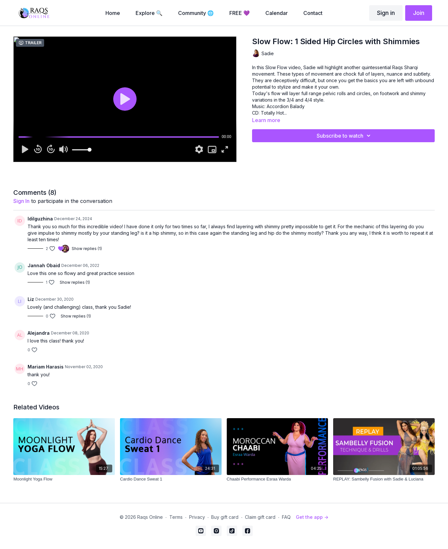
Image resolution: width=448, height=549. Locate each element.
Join (418, 12)
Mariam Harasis (46, 366)
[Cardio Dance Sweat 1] (171, 479)
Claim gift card (260, 517)
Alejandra (39, 333)
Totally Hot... (274, 113)
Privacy (197, 517)
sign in (21, 201)
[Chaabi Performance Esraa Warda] (277, 479)
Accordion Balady (286, 106)
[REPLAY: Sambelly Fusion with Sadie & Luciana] (384, 479)
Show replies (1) (87, 248)
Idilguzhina (40, 218)
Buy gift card (224, 517)
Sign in (386, 12)
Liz (31, 299)
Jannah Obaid (44, 265)
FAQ (286, 517)
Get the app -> (312, 517)
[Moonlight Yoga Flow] (64, 479)
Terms (176, 517)
